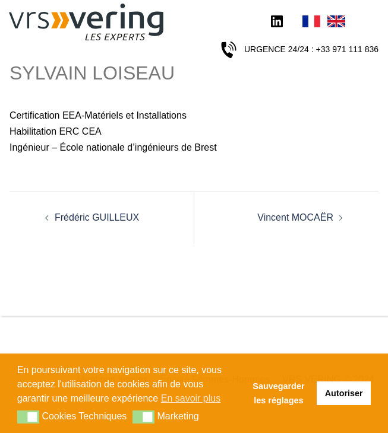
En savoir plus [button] (191, 398)
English (336, 22)
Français (311, 22)
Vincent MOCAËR (295, 217)
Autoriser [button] (344, 393)
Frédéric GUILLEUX (97, 217)
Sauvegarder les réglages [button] (278, 393)
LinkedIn (277, 22)
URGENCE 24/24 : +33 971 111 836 (311, 49)
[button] (28, 417)
